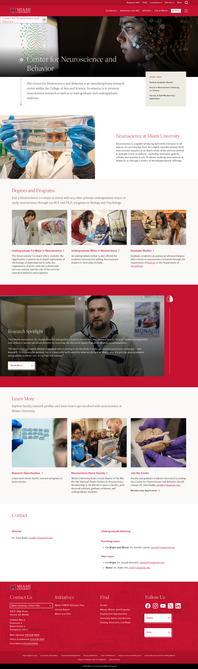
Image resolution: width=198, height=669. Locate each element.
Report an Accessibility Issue (129, 655)
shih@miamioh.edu (139, 567)
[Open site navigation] (186, 11)
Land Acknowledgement (70, 655)
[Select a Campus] (31, 605)
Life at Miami (161, 10)
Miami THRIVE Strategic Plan (69, 605)
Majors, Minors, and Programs (115, 609)
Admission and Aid (129, 10)
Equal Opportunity (30, 655)
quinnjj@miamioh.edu (163, 547)
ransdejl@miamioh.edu (151, 562)
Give (179, 2)
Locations (155, 2)
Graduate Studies (141, 250)
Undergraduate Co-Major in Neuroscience (37, 250)
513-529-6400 (30, 643)
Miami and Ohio (63, 614)
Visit (144, 2)
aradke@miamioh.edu (168, 485)
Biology (151, 262)
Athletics (146, 10)
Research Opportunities (26, 473)
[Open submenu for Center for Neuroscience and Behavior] (44, 19)
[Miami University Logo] (20, 10)
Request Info (133, 2)
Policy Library (114, 659)
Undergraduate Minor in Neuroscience (94, 250)
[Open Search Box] (186, 2)
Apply (176, 10)
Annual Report (62, 609)
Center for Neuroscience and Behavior (20, 19)
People (103, 605)
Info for (168, 2)
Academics (111, 10)
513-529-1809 (32, 635)
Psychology (137, 265)
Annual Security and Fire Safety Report (160, 655)
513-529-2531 (37, 639)
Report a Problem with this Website (92, 659)
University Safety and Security (115, 618)
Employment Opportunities (113, 614)
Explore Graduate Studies (161, 82)
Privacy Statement (91, 655)
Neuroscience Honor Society (88, 473)
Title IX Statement (108, 655)
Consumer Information (49, 655)
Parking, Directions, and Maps (115, 622)
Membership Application (144, 490)
